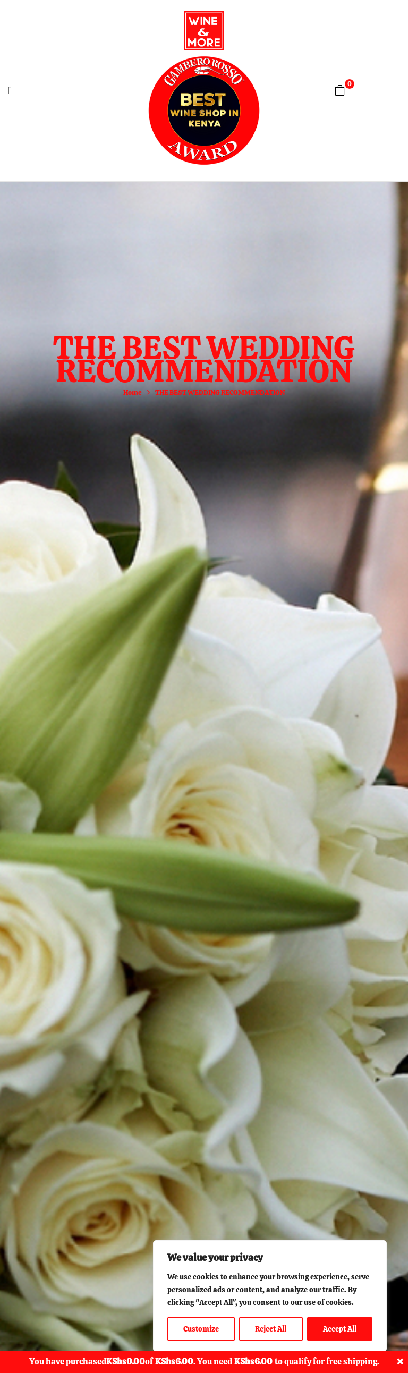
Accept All (339, 1329)
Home (132, 392)
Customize (201, 1329)
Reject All (270, 1329)
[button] (340, 90)
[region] (270, 1296)
